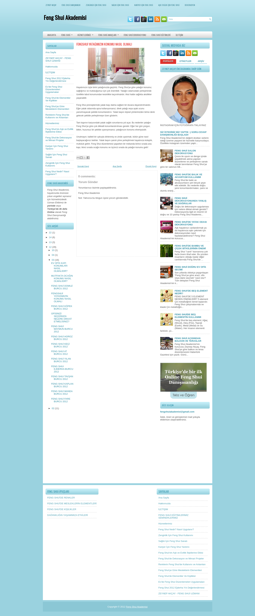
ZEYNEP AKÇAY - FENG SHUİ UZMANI (58, 59)
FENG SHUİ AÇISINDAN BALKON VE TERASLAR (188, 339)
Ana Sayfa (51, 52)
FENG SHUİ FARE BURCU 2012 (60, 400)
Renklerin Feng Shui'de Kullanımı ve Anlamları (57, 116)
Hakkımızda (52, 66)
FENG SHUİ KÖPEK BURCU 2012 (61, 307)
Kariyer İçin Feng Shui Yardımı (174, 547)
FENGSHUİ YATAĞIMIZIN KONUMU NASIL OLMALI (61, 297)
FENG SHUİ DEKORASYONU (135, 35)
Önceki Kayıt (150, 166)
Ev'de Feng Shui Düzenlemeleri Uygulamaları (54, 89)
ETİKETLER (185, 61)
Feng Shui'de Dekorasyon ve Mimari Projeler (59, 139)
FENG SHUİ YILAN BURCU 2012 (61, 360)
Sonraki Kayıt (83, 166)
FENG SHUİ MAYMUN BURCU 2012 (62, 329)
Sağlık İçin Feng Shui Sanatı (172, 541)
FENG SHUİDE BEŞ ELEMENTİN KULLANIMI (188, 315)
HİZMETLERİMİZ (86, 34)
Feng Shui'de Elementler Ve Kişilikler (177, 576)
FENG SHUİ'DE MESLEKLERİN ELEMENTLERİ (72, 503)
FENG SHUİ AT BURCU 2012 (59, 352)
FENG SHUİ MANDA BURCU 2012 (62, 392)
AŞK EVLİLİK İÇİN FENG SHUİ (168, 5)
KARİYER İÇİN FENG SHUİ (143, 5)
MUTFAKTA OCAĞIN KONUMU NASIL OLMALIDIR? (62, 278)
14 (50, 237)
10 (53, 250)
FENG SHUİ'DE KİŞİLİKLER (61, 509)
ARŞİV (201, 61)
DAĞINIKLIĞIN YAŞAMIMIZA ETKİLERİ (67, 515)
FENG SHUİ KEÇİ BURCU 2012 (60, 345)
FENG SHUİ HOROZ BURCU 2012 (62, 337)
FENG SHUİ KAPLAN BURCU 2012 (62, 385)
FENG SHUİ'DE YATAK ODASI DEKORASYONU (191, 223)
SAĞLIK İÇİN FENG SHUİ (120, 5)
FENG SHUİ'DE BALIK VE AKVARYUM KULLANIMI (188, 175)
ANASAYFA (51, 35)
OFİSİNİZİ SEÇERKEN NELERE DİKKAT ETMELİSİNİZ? (61, 317)
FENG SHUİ (68, 34)
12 (50, 247)
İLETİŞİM (179, 35)
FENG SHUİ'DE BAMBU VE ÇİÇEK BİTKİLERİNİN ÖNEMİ (190, 247)
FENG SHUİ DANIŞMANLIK (71, 5)
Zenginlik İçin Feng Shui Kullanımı (175, 535)
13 (50, 242)
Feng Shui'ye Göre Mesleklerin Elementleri (57, 107)
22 (50, 232)
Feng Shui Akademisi (65, 17)
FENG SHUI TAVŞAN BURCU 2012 (62, 377)
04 (53, 255)
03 (53, 260)
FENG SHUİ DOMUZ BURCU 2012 (62, 287)
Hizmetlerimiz (52, 123)
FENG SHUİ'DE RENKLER (61, 497)
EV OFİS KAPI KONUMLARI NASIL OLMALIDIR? (59, 267)
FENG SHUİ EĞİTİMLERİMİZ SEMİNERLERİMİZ (173, 516)
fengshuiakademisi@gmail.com (177, 411)
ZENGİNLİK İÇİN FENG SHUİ (96, 5)
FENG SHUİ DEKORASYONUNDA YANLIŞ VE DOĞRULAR (190, 201)
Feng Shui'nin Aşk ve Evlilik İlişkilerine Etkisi (59, 130)
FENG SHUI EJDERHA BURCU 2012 (62, 369)
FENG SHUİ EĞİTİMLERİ (160, 35)
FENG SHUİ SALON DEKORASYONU (185, 152)
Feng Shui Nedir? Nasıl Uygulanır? (176, 529)
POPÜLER (168, 61)
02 (53, 408)
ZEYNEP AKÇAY (51, 5)
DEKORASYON (190, 5)
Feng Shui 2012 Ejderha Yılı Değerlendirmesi (58, 79)
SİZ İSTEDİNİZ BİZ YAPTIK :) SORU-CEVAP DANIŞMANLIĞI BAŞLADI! (183, 133)
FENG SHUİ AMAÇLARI (109, 34)
